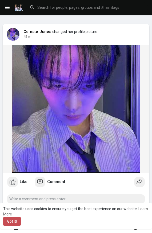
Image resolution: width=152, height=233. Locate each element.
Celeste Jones (37, 31)
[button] (87, 7)
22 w (26, 37)
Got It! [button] (12, 221)
